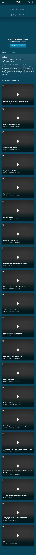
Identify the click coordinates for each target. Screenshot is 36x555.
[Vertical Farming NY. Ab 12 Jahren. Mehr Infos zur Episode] (18, 141)
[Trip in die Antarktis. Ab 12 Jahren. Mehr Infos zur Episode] (18, 164)
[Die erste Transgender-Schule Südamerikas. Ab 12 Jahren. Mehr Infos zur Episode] (18, 280)
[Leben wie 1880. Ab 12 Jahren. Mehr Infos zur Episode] (18, 373)
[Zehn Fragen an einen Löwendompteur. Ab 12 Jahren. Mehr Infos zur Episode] (18, 419)
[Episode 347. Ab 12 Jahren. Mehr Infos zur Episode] (18, 187)
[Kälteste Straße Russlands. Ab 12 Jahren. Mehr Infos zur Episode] (18, 396)
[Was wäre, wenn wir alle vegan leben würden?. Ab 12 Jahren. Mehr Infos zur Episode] (18, 512)
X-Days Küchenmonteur (18, 9)
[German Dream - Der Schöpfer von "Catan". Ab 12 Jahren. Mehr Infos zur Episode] (18, 442)
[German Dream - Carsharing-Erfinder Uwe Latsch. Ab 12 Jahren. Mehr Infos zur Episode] (18, 465)
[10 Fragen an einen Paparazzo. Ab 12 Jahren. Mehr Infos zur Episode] (18, 326)
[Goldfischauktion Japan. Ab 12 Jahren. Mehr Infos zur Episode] (18, 118)
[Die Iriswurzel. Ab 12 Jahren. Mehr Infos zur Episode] (18, 535)
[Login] (32, 2)
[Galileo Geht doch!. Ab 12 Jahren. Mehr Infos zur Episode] (18, 303)
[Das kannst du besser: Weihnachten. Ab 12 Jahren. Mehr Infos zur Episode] (18, 257)
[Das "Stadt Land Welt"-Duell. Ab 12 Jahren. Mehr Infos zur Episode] (18, 349)
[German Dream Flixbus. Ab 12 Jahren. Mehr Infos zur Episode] (18, 233)
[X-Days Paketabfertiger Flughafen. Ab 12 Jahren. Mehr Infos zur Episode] (18, 489)
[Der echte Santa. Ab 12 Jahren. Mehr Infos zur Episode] (18, 210)
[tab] (4, 52)
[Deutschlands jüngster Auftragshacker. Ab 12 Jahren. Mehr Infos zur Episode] (18, 94)
